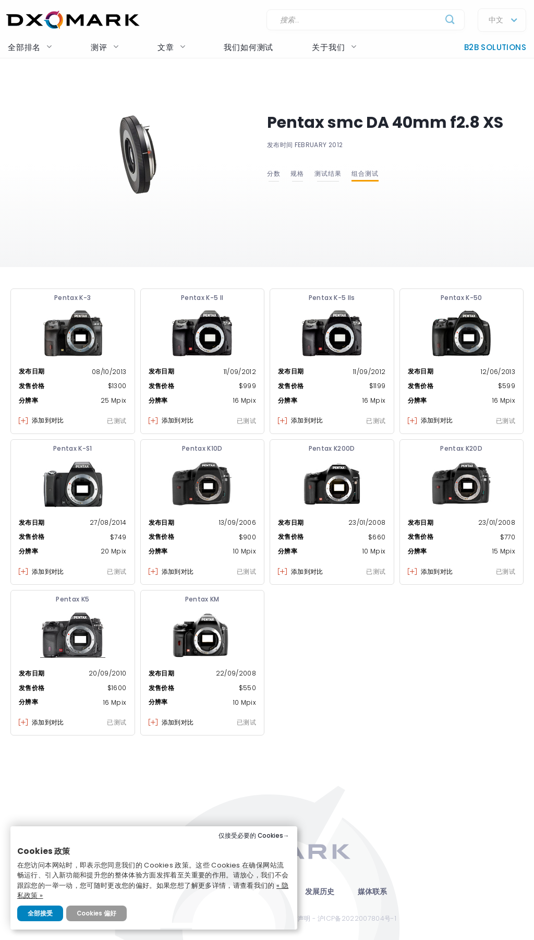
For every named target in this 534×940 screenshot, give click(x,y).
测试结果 (328, 173)
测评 (105, 47)
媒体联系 (372, 892)
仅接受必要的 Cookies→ (254, 835)
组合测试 (365, 173)
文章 (171, 47)
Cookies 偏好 (96, 913)
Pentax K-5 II (202, 297)
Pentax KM (202, 599)
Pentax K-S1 (72, 448)
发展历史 (320, 892)
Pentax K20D (461, 448)
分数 (274, 173)
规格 (297, 173)
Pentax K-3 (72, 297)
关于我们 (334, 47)
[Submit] (450, 20)
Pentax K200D (332, 448)
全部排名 (30, 47)
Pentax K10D (202, 448)
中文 (496, 20)
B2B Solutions (495, 47)
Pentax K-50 (461, 297)
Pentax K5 (72, 599)
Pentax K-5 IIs (332, 297)
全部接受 (40, 913)
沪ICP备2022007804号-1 (357, 918)
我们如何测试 (248, 47)
